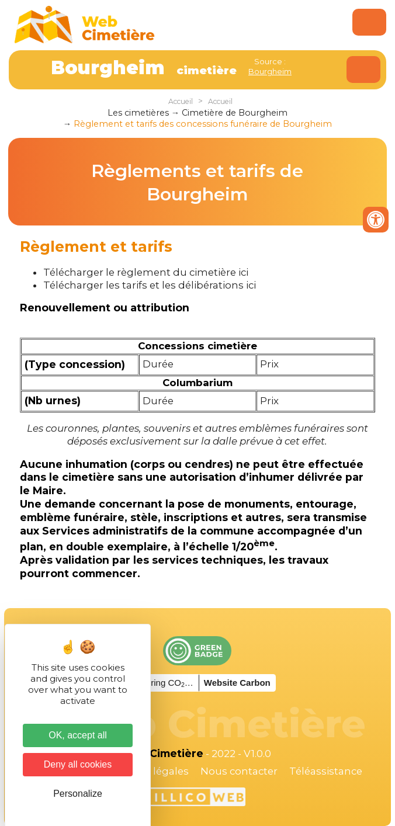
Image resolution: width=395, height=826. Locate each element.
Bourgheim (270, 71)
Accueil (180, 101)
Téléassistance (325, 771)
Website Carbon (237, 683)
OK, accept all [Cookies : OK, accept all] (77, 735)
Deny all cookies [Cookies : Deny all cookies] (78, 764)
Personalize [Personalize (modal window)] (77, 794)
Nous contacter (239, 771)
